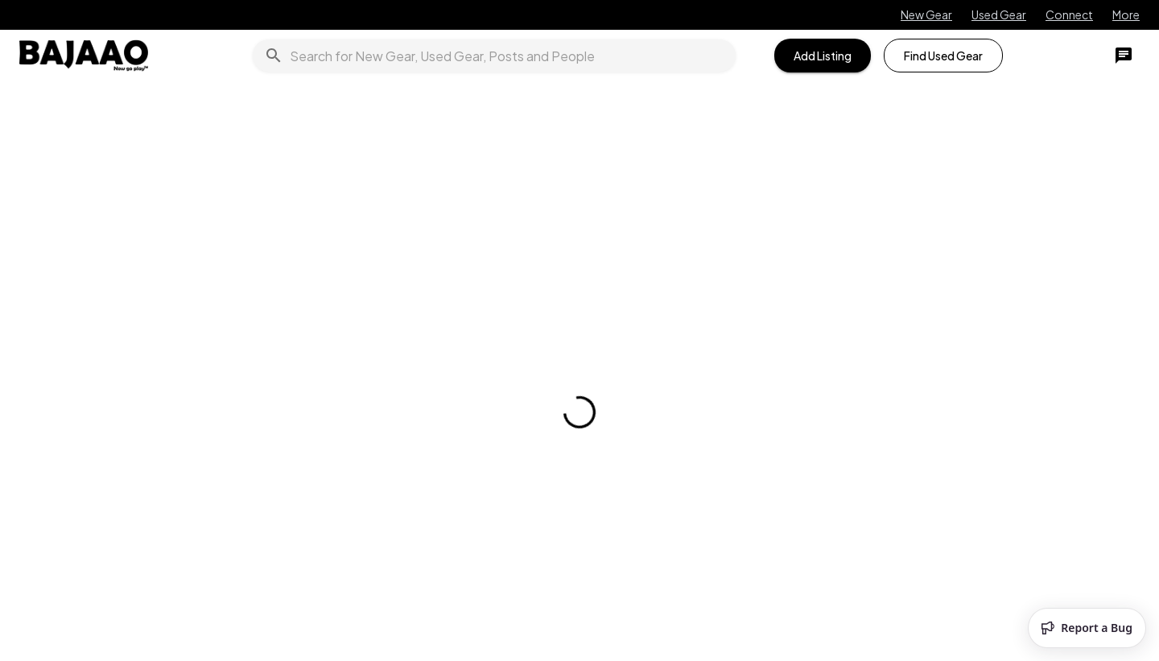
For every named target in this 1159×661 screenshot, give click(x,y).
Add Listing (823, 55)
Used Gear (998, 14)
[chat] (1123, 55)
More (1126, 14)
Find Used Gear (943, 55)
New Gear (926, 14)
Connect (1069, 14)
